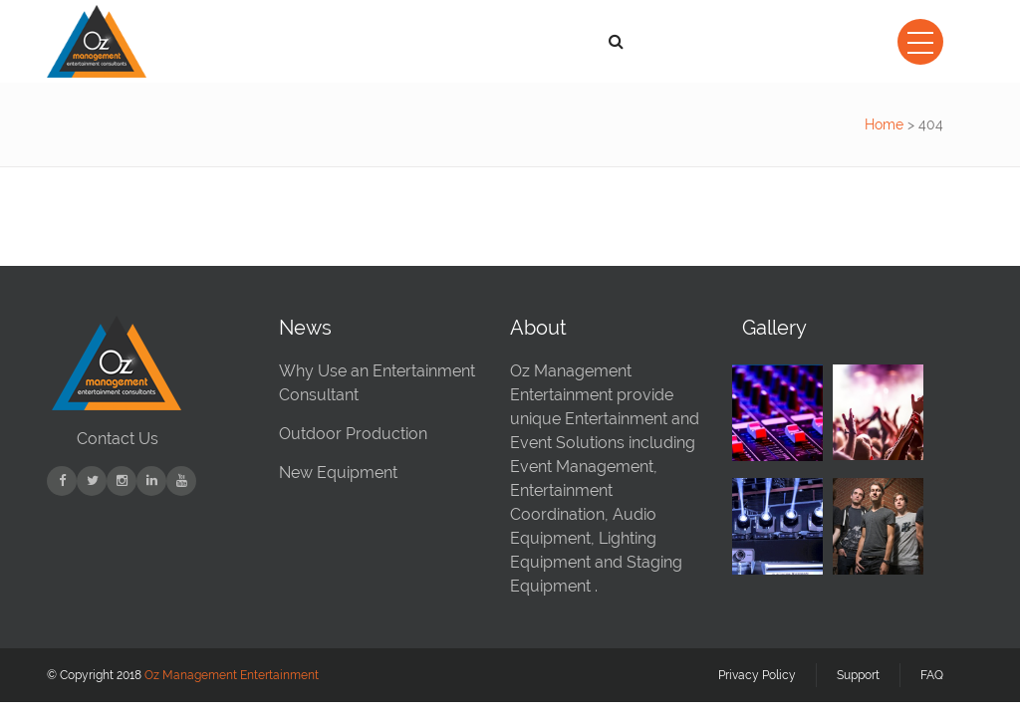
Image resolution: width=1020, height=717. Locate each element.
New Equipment (338, 472)
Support (858, 675)
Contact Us (117, 438)
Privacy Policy (757, 675)
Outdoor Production (353, 433)
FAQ (931, 675)
